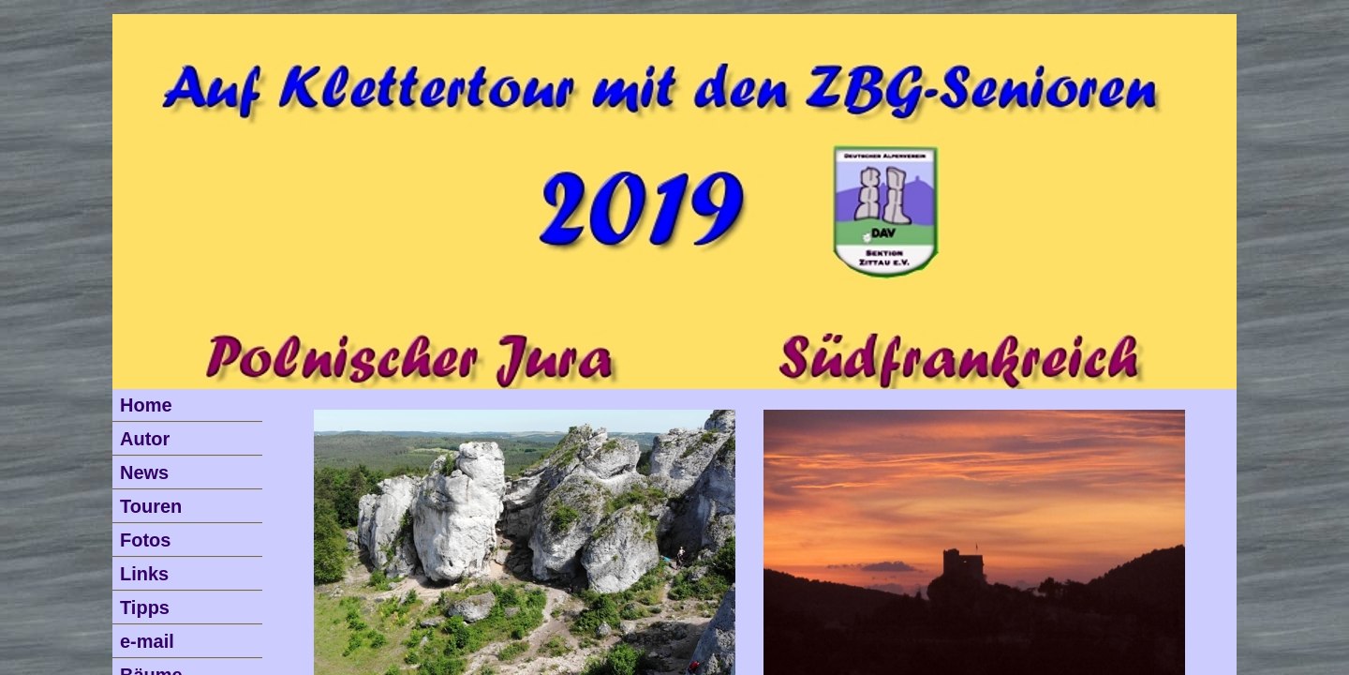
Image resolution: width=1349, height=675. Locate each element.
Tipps (145, 607)
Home (146, 405)
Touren (151, 506)
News (144, 472)
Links (144, 573)
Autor (145, 438)
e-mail (147, 641)
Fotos (145, 540)
